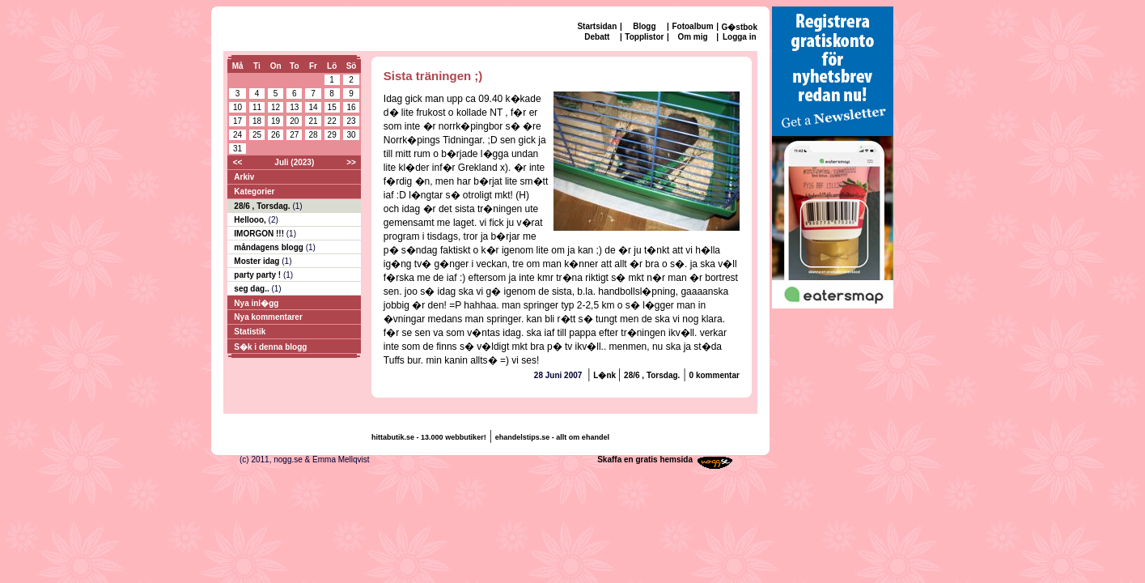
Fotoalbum (692, 26)
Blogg (644, 26)
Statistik (249, 331)
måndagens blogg (269, 247)
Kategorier (254, 191)
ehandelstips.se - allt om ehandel (552, 437)
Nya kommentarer (268, 317)
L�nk (605, 375)
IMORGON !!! (260, 233)
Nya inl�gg (256, 303)
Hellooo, (251, 219)
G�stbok (739, 27)
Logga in (740, 36)
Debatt (596, 36)
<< (238, 162)
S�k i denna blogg (270, 347)
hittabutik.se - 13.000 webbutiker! (428, 437)
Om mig (692, 36)
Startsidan (597, 26)
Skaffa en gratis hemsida (645, 459)
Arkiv (244, 176)
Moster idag (258, 261)
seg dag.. (252, 288)
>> (351, 162)
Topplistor (644, 36)
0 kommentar (714, 375)
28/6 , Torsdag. (263, 206)
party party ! (258, 274)
